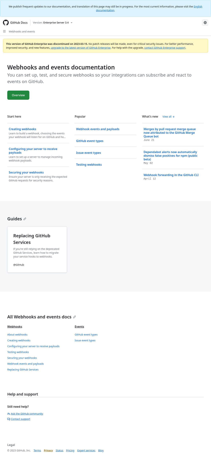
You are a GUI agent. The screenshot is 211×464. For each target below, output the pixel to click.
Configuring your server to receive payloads (33, 346)
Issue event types (85, 340)
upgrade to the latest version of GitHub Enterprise (81, 47)
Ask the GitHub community (25, 413)
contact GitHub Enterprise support (165, 47)
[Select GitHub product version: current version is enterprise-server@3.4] (53, 23)
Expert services (86, 450)
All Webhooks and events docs (41, 317)
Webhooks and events (22, 31)
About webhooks (17, 334)
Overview (18, 95)
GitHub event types (86, 334)
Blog (101, 450)
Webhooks (14, 327)
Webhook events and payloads (25, 363)
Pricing (70, 450)
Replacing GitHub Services (22, 369)
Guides (16, 219)
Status (59, 450)
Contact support (18, 419)
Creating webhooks (18, 340)
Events (79, 327)
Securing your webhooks (22, 358)
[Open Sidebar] (4, 31)
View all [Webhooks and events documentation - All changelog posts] (168, 116)
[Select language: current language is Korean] (205, 23)
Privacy (48, 450)
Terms (37, 450)
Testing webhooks (18, 352)
